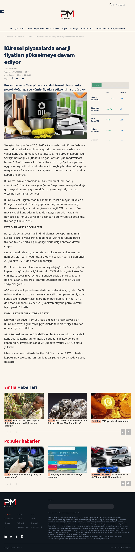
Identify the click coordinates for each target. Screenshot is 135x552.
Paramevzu (8, 36)
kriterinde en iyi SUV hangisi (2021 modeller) (109, 475)
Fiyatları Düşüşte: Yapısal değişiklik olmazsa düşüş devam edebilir (21, 423)
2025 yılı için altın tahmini (110, 421)
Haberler (20, 36)
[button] (123, 432)
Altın (30, 28)
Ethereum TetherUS (95, 109)
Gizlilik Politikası (16, 548)
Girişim (64, 28)
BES (92, 28)
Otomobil (84, 28)
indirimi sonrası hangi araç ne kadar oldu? (22, 475)
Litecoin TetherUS (95, 141)
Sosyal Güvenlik (118, 28)
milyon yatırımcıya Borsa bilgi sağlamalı (65, 475)
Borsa (22, 28)
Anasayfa (14, 28)
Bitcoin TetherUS (95, 98)
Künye (6, 548)
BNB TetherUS (95, 120)
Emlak (56, 28)
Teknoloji (73, 28)
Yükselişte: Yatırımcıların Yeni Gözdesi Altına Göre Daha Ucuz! (67, 422)
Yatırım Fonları (102, 28)
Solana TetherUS (95, 130)
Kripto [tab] (97, 85)
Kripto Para (39, 28)
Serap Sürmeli (10, 68)
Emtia (48, 28)
